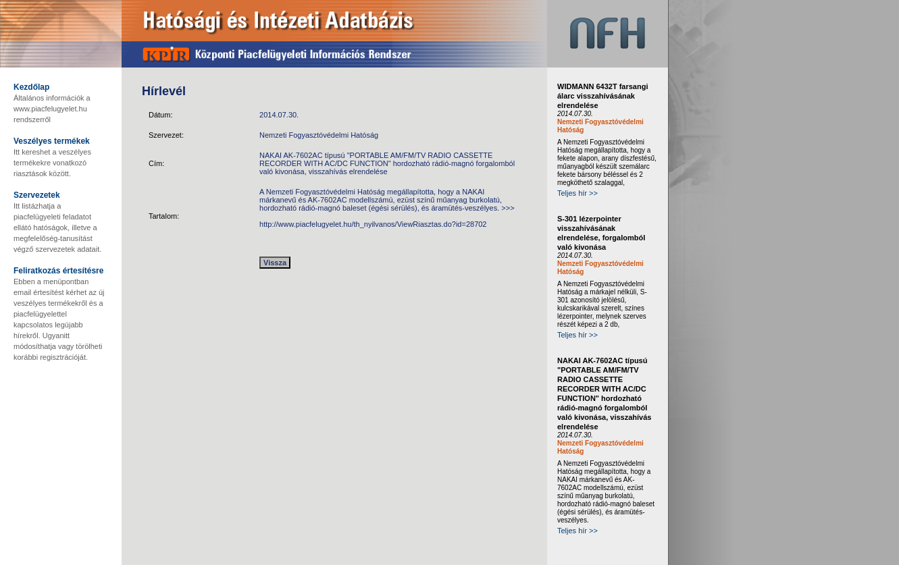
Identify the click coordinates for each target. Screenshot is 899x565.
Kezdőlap (31, 87)
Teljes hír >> (577, 193)
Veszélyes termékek (52, 141)
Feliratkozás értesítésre (58, 270)
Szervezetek (37, 195)
